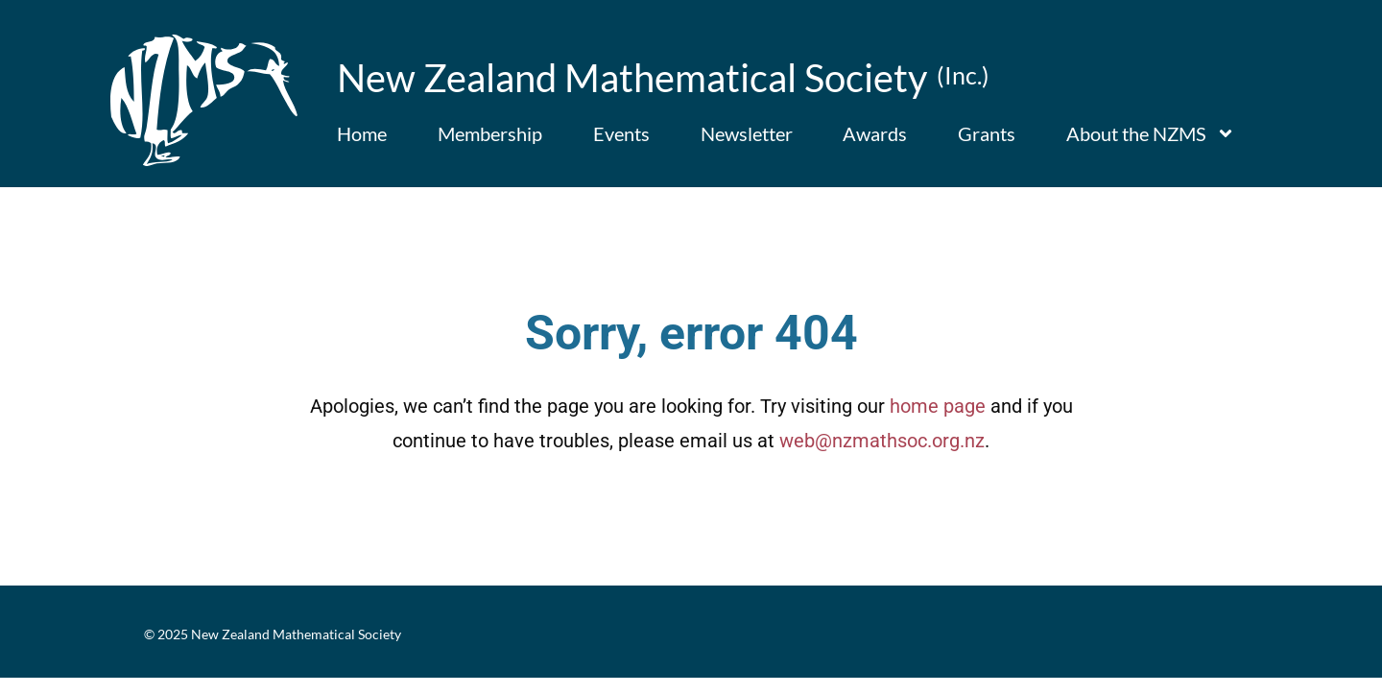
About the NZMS (1150, 133)
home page (938, 423)
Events (621, 133)
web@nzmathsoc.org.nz (882, 457)
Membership (490, 133)
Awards (875, 133)
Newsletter (747, 133)
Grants (986, 133)
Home (362, 133)
